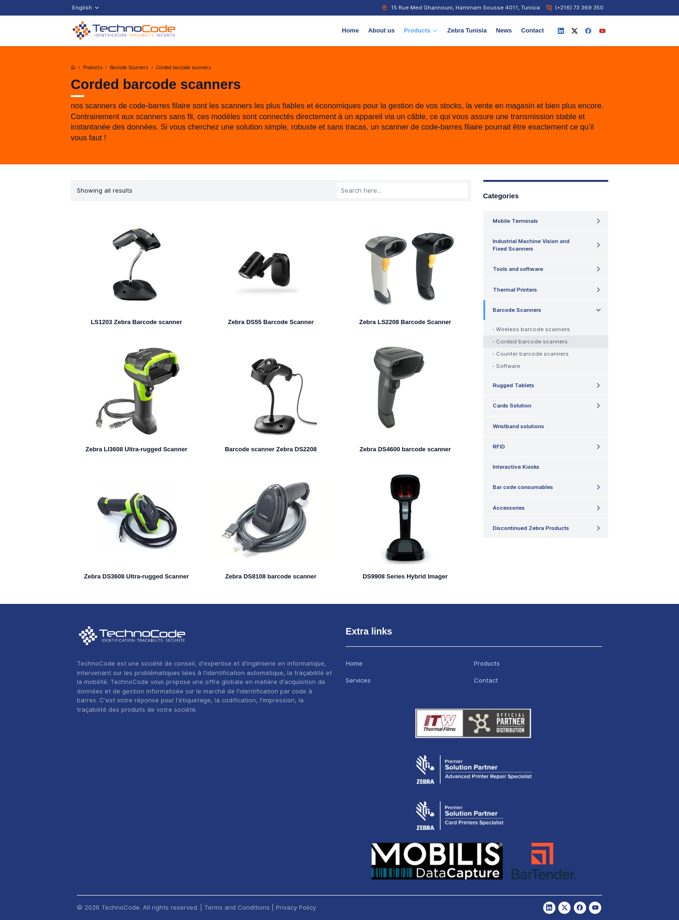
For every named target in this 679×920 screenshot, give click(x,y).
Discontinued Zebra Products (531, 528)
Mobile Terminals (515, 221)
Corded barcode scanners (183, 67)
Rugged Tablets (513, 385)
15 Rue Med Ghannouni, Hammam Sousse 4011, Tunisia (465, 7)
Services (358, 680)
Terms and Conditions (237, 907)
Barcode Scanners (129, 67)
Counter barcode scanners (532, 353)
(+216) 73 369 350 (579, 7)
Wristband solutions (518, 426)
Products (421, 30)
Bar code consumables (523, 487)
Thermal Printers (515, 289)
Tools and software (518, 269)
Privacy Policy (296, 907)
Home (350, 30)
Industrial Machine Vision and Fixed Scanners (531, 245)
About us (381, 30)
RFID (499, 446)
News (504, 30)
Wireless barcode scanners (533, 329)
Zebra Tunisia (467, 30)
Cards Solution (512, 405)
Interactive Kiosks (516, 467)
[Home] (73, 67)
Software (508, 366)
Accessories (509, 508)
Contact (532, 30)
